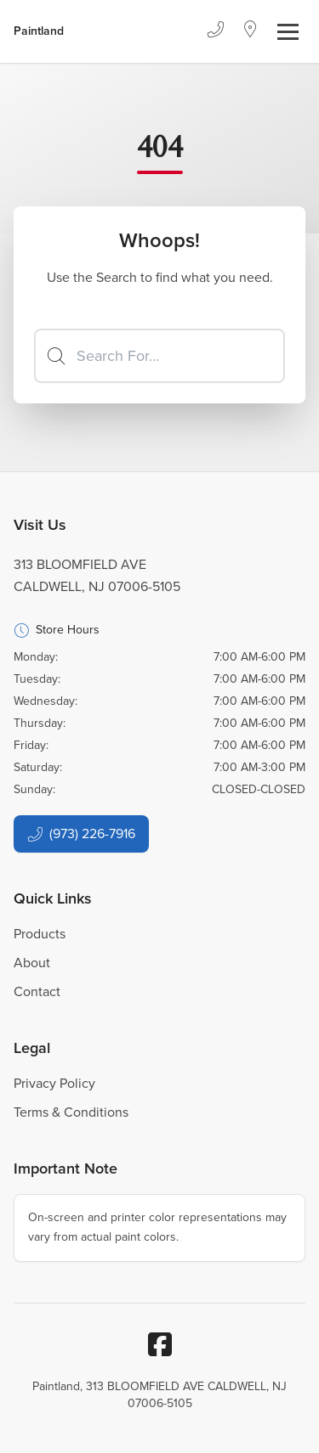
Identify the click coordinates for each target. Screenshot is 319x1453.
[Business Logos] (39, 31)
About (32, 962)
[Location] (250, 31)
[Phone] (215, 31)
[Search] (159, 356)
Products (40, 933)
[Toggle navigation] (288, 32)
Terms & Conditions (71, 1112)
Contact (37, 991)
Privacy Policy (54, 1083)
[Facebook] (160, 1344)
